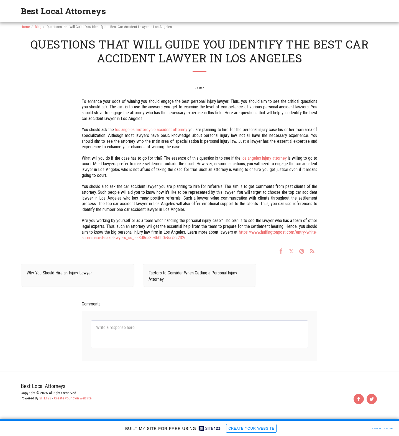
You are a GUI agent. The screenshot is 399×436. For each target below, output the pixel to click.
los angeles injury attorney (264, 158)
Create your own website (73, 398)
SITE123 (45, 398)
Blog (38, 27)
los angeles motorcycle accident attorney (151, 129)
